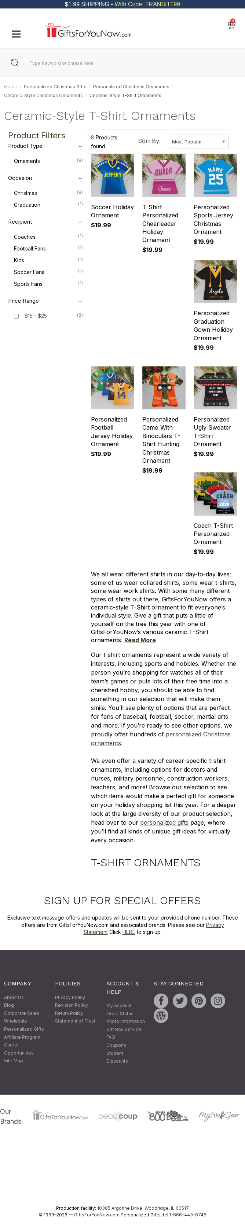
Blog (9, 1005)
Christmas (48, 192)
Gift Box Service (123, 1029)
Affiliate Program (22, 1037)
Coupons (116, 1045)
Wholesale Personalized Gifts (24, 1025)
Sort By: (149, 141)
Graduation (48, 204)
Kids (48, 260)
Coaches (48, 236)
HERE (128, 932)
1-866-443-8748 (187, 1214)
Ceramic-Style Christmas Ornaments (43, 95)
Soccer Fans (48, 271)
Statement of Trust (75, 1021)
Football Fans (48, 248)
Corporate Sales (21, 1013)
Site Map (13, 1061)
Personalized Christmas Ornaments (131, 86)
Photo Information (125, 1021)
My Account (119, 1005)
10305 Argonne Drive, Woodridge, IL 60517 (143, 1208)
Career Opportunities (19, 1049)
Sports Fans (48, 283)
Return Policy (69, 1013)
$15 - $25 (36, 316)
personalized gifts (164, 822)
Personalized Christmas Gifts (55, 86)
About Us (14, 997)
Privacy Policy (70, 997)
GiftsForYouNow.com (97, 1214)
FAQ (110, 1037)
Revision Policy (71, 1005)
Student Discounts (117, 1057)
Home (10, 86)
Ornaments (48, 160)
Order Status (120, 1013)
